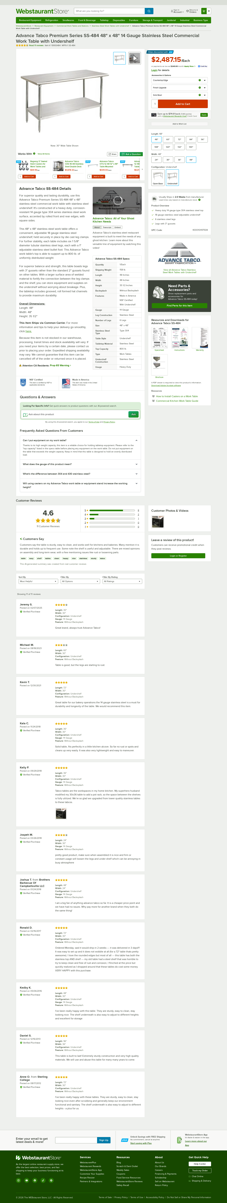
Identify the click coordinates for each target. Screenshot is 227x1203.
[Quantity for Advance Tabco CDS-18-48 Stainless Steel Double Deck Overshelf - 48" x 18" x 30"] (55, 176)
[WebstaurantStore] (42, 1157)
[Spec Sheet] (159, 339)
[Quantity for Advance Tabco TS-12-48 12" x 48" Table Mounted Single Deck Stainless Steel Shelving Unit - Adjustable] (124, 176)
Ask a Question (131, 154)
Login (154, 70)
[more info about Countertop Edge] (200, 80)
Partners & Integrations (91, 1181)
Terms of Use (93, 422)
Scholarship (160, 1177)
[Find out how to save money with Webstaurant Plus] (19, 161)
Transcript (107, 227)
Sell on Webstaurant (164, 1181)
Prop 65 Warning (59, 365)
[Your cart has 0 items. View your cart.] (206, 11)
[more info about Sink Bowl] (200, 95)
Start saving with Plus (141, 1143)
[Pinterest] (51, 1180)
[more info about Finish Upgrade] (200, 87)
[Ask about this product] (80, 414)
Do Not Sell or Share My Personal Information (189, 1197)
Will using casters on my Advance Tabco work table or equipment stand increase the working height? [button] (75, 485)
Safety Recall (122, 1185)
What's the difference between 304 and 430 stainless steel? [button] (56, 473)
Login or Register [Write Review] (178, 555)
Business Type (201, 20)
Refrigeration (51, 20)
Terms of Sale (105, 1197)
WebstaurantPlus (88, 1162)
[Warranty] (200, 339)
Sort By (22, 577)
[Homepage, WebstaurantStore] (42, 11)
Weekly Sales (122, 1170)
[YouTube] (26, 1180)
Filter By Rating (110, 577)
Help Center (200, 1164)
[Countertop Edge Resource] (159, 366)
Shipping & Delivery (200, 1181)
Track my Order (200, 1170)
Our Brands (160, 1166)
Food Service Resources (128, 1177)
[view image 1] (157, 521)
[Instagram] (18, 1180)
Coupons (120, 1174)
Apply (205, 115)
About (97, 227)
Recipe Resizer (87, 1177)
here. (29, 331)
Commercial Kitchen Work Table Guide (182, 400)
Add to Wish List (179, 124)
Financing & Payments (166, 1174)
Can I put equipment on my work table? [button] (44, 440)
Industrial (184, 20)
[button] (119, 58)
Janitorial (171, 20)
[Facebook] (34, 1180)
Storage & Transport (153, 20)
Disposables (119, 20)
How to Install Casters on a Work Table (182, 396)
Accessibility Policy (155, 1197)
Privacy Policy (109, 422)
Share (112, 154)
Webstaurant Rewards (90, 1166)
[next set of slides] (142, 169)
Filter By (65, 577)
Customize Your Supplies (92, 1174)
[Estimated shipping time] (199, 199)
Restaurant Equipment (30, 20)
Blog (118, 1162)
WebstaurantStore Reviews (129, 1181)
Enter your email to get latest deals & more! (32, 1140)
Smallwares (68, 20)
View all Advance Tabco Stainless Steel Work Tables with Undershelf (179, 271)
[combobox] (109, 11)
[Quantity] (154, 104)
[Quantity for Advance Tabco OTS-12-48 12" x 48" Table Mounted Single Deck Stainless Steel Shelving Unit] (89, 176)
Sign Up (103, 1140)
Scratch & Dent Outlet (127, 1166)
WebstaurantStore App (91, 1170)
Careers (159, 1170)
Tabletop (104, 20)
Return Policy (161, 1185)
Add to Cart (29, 176)
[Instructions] (179, 339)
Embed (118, 227)
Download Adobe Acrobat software (166, 385)
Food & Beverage (87, 20)
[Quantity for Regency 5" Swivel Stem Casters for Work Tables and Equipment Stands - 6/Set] (20, 176)
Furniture (133, 20)
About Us (159, 1162)
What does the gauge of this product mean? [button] (47, 464)
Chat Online (196, 1176)
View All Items (44, 154)
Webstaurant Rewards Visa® (175, 116)
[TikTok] (43, 1180)
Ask (133, 414)
